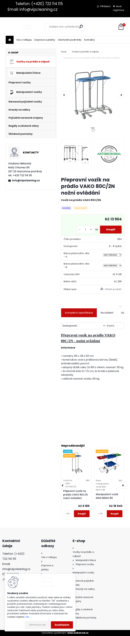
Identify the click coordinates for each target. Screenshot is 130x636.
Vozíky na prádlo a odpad (85, 51)
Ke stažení (107, 313)
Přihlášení (105, 6)
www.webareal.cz (77, 632)
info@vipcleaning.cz (26, 180)
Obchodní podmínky (70, 39)
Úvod (63, 51)
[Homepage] (10, 40)
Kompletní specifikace (79, 313)
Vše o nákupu (24, 39)
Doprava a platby (44, 39)
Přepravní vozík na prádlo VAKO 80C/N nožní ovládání (75, 494)
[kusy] (85, 229)
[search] (81, 26)
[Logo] (27, 27)
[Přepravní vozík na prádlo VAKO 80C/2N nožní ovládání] (92, 95)
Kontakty (89, 39)
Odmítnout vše (37, 624)
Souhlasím (62, 625)
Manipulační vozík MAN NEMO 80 (107, 496)
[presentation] (64, 95)
